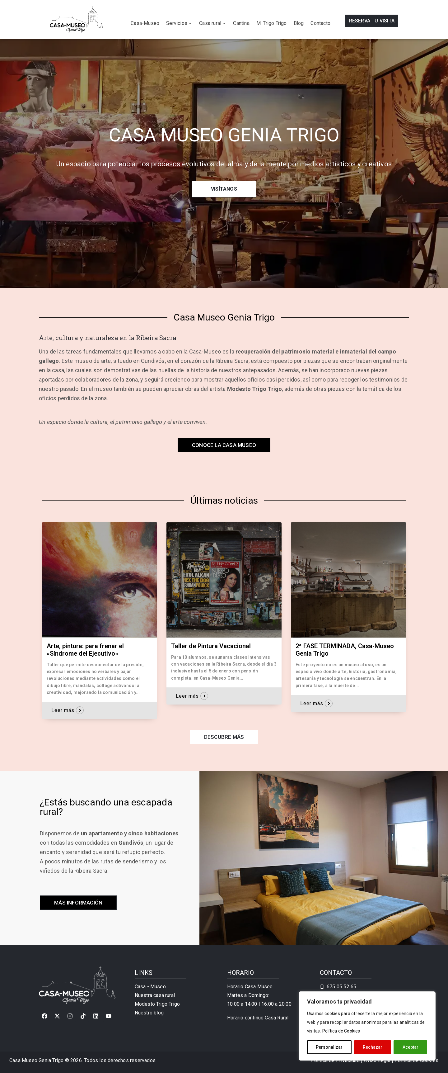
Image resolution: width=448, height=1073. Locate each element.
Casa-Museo (145, 23)
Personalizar (329, 1047)
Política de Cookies (341, 1030)
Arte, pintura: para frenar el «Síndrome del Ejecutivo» (85, 649)
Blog (299, 23)
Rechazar (372, 1047)
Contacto (320, 23)
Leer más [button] (62, 710)
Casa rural (212, 23)
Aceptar (410, 1047)
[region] (367, 1026)
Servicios (179, 23)
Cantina (241, 23)
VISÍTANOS (224, 189)
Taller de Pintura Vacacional (211, 646)
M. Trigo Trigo (271, 23)
